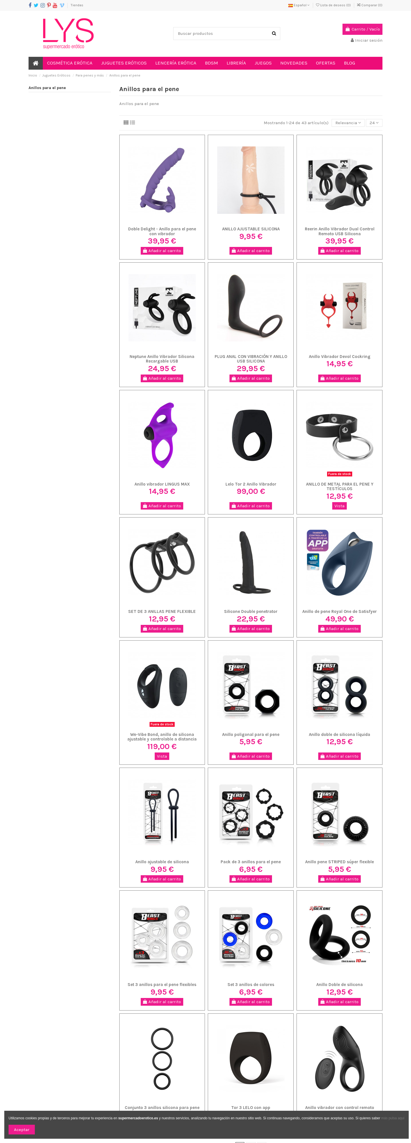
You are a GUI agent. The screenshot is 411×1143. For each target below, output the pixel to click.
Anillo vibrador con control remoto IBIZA (339, 1110)
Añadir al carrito (162, 250)
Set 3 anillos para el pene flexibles (162, 984)
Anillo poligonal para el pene (250, 734)
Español (299, 5)
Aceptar (21, 1129)
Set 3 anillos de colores (250, 984)
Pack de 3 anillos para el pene (251, 861)
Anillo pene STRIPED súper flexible (339, 861)
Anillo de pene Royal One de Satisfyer (339, 611)
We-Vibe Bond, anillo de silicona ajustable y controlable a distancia (162, 737)
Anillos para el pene (47, 87)
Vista (339, 505)
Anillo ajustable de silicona (162, 861)
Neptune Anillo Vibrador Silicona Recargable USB (162, 359)
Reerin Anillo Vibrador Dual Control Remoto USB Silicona (339, 231)
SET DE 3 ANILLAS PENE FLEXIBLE (162, 611)
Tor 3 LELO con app (250, 1107)
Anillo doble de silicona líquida (339, 734)
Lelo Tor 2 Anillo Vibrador (250, 484)
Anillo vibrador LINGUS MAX (162, 484)
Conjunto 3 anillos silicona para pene (162, 1107)
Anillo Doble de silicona (339, 984)
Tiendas (77, 5)
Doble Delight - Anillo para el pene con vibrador (162, 231)
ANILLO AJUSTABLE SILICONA (251, 229)
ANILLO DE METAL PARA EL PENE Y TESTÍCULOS (339, 487)
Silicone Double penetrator (250, 611)
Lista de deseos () (334, 5)
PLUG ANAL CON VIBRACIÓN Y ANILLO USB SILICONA (251, 359)
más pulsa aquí (392, 1118)
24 (374, 122)
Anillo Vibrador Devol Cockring (339, 356)
